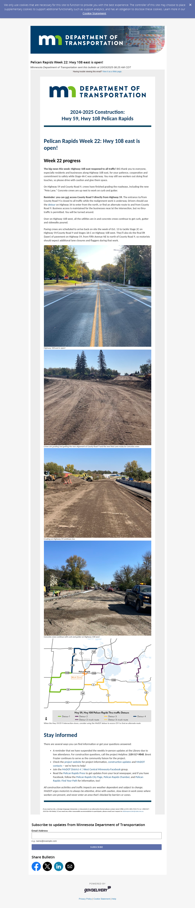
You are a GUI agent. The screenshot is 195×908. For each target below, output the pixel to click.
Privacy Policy (85, 899)
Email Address (40, 830)
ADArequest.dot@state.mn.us (133, 811)
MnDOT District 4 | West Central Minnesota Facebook (91, 769)
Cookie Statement (94, 13)
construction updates (119, 762)
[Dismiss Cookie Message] (190, 3)
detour (51, 204)
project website (72, 762)
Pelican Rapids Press (74, 773)
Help (114, 899)
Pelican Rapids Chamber (117, 777)
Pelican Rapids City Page (89, 777)
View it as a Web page (112, 71)
